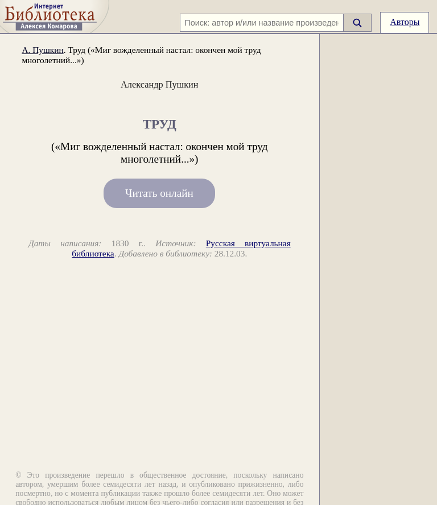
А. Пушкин (42, 50)
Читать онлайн (159, 194)
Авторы (404, 22)
